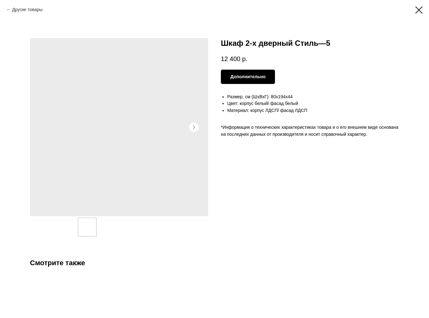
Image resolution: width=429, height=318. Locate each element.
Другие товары (27, 9)
